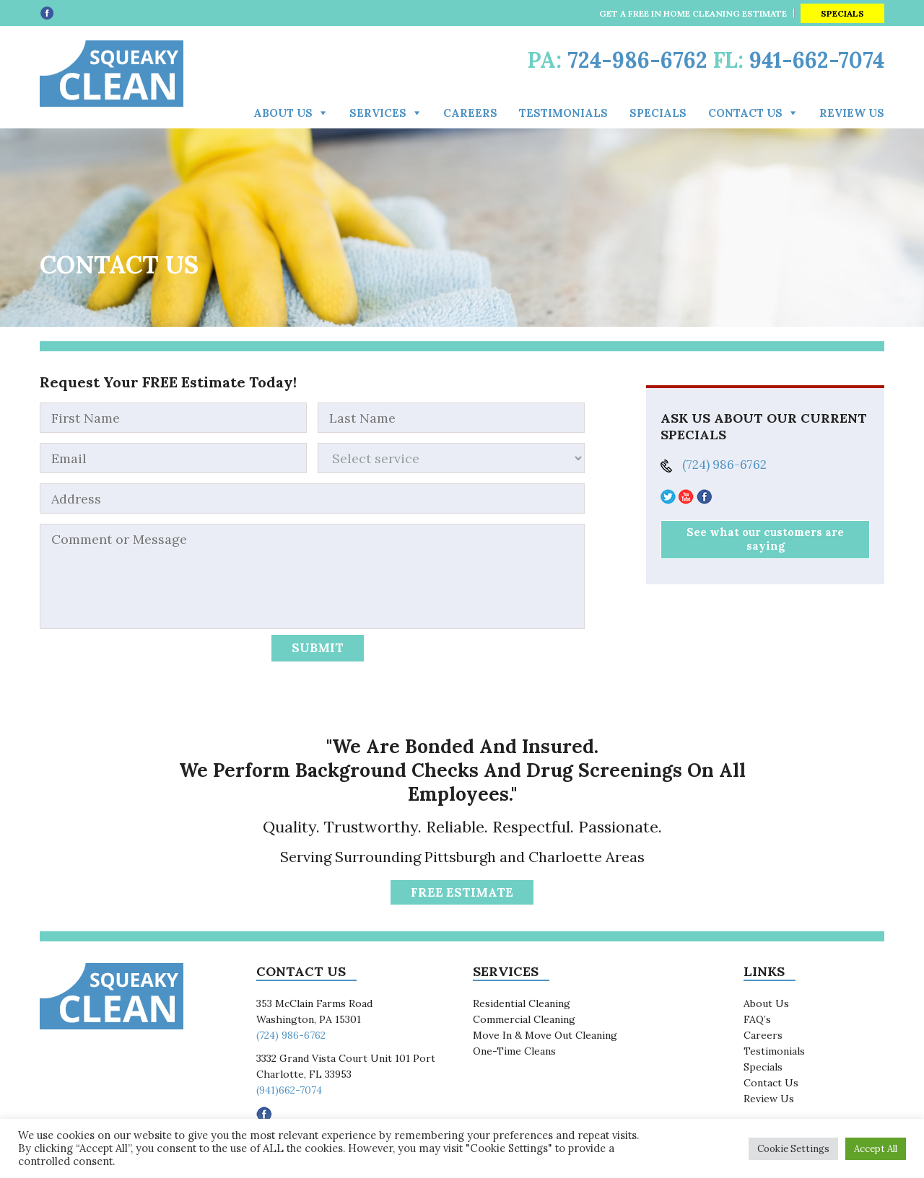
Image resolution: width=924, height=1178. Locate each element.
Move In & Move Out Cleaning (545, 1035)
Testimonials (563, 113)
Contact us (745, 113)
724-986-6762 (637, 60)
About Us (283, 113)
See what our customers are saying (765, 539)
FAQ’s (757, 1019)
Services (377, 113)
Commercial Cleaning (524, 1019)
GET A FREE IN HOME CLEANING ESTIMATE (693, 13)
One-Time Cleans (514, 1051)
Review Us (851, 113)
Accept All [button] (875, 1149)
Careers (470, 113)
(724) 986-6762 (724, 464)
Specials (842, 13)
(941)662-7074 (289, 1090)
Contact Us (771, 1082)
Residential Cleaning (521, 1003)
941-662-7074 (816, 60)
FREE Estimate (462, 892)
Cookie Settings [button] (793, 1149)
